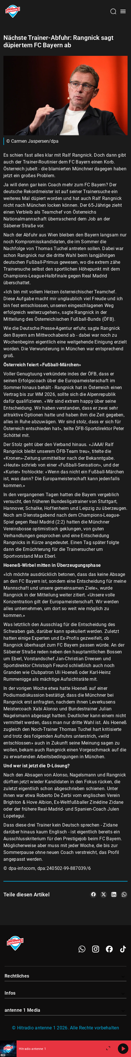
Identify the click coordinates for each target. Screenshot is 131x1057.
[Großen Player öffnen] (108, 1048)
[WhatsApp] (81, 949)
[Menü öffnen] (123, 11)
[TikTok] (123, 949)
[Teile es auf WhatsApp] (124, 894)
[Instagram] (95, 949)
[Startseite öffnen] (12, 11)
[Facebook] (109, 949)
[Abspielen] (123, 1048)
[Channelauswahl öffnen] (113, 11)
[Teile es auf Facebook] (93, 894)
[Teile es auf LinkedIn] (113, 894)
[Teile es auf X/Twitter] (103, 894)
